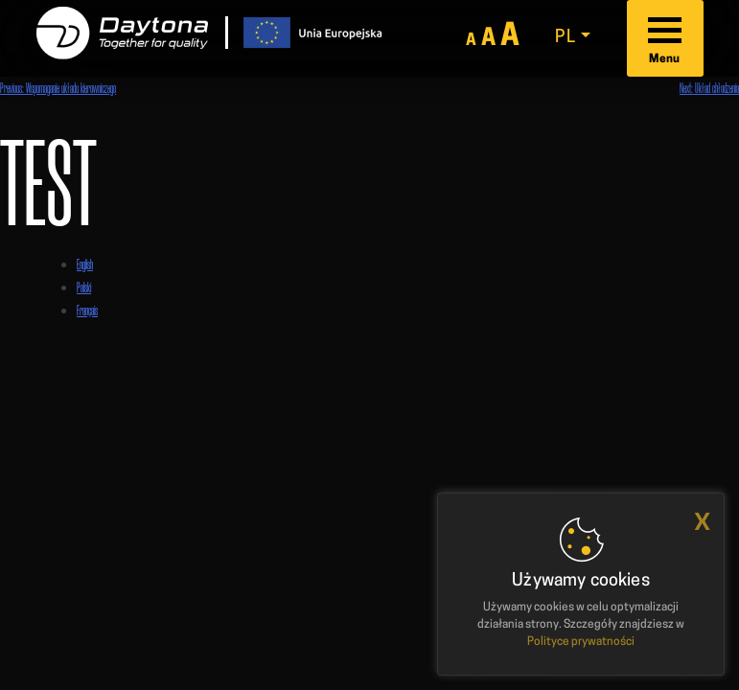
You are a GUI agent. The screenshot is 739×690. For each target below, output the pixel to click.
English (85, 264)
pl (566, 38)
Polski (84, 287)
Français (87, 310)
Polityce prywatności (581, 642)
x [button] (702, 522)
